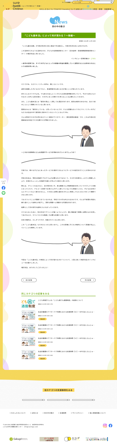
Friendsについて (56, 8)
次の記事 (88, 280)
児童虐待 (42, 317)
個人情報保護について (98, 407)
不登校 (83, 392)
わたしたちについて (35, 9)
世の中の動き (83, 9)
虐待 (58, 392)
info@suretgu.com (31, 421)
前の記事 (29, 280)
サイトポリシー (78, 407)
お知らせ (71, 9)
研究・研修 (95, 9)
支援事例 (107, 9)
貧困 (33, 392)
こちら (93, 58)
